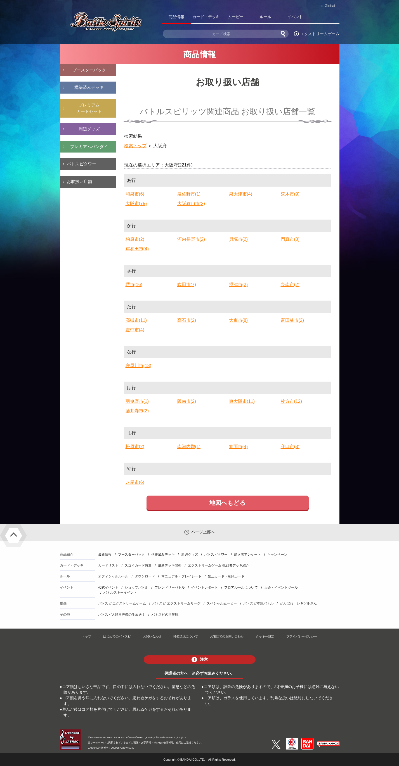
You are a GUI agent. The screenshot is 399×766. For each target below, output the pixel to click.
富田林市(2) (292, 320)
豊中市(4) (135, 329)
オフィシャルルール (113, 576)
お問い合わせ (152, 636)
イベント (295, 17)
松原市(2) (135, 446)
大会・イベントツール (281, 587)
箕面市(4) (238, 446)
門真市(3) (290, 239)
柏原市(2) (135, 239)
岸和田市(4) (137, 248)
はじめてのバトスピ (117, 636)
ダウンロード (145, 576)
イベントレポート (204, 587)
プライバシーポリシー (301, 636)
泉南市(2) (290, 284)
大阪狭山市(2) (191, 203)
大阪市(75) (136, 203)
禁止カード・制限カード (226, 576)
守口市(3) (290, 446)
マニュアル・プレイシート (181, 576)
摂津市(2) (238, 284)
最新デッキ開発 (169, 565)
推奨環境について (185, 636)
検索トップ (135, 145)
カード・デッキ (206, 17)
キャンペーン (277, 554)
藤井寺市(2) (137, 410)
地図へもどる (227, 502)
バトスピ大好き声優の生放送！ (121, 615)
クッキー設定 (265, 636)
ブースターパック (89, 70)
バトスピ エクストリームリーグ (176, 603)
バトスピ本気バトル (258, 603)
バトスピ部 (324, 18)
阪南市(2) (186, 401)
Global (330, 6)
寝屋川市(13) (138, 365)
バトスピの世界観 (165, 615)
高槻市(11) (136, 320)
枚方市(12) (291, 401)
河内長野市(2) (191, 239)
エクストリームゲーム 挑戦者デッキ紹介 (218, 565)
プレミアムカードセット (89, 108)
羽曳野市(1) (137, 401)
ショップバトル (136, 587)
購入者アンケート (247, 554)
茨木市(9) (290, 194)
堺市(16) (134, 284)
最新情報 (105, 554)
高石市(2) (186, 320)
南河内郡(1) (189, 446)
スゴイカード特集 (138, 565)
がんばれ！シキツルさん (298, 603)
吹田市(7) (186, 284)
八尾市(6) (135, 482)
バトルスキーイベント (120, 592)
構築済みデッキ (89, 87)
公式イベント (108, 587)
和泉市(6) (135, 194)
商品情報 (176, 17)
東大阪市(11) (242, 401)
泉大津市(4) (240, 194)
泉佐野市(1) (189, 194)
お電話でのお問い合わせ (227, 636)
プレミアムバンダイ (89, 146)
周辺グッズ (89, 129)
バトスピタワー (81, 163)
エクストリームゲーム (319, 34)
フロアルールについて (241, 587)
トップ (86, 636)
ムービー (236, 17)
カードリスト (108, 565)
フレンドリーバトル (170, 587)
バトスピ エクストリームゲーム (122, 603)
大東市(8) (238, 320)
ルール (265, 17)
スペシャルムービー (222, 603)
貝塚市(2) (238, 239)
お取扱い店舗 (79, 181)
